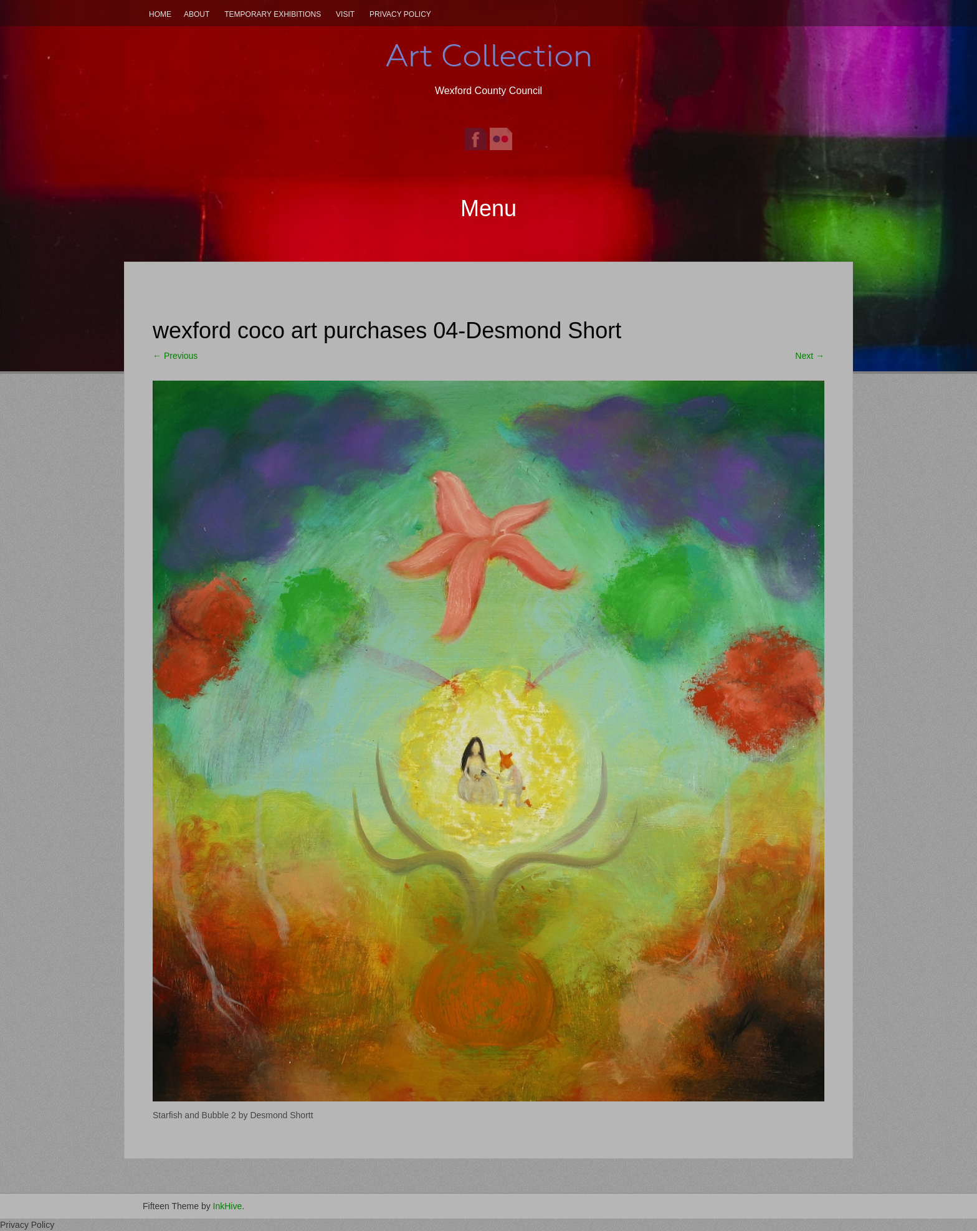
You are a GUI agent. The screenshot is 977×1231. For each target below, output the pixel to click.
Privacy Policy (400, 14)
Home (160, 14)
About (196, 14)
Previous (175, 356)
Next (809, 356)
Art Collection (488, 55)
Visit (345, 14)
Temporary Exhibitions (272, 14)
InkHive (227, 1206)
